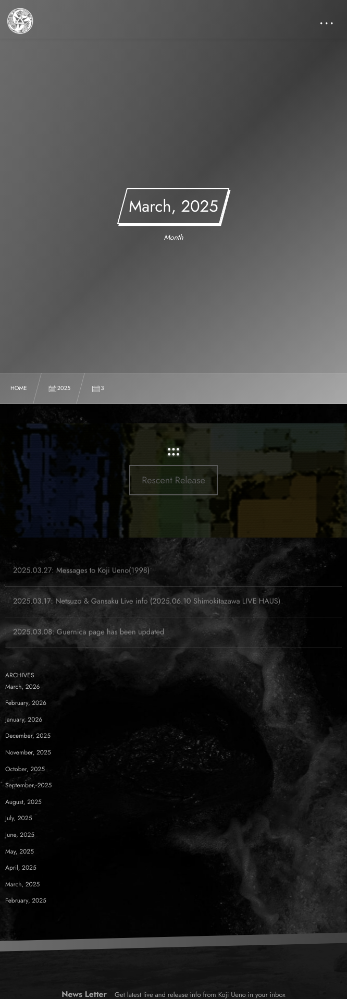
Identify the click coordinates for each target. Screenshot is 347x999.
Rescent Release (173, 480)
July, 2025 (18, 818)
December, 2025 (28, 735)
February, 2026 (25, 703)
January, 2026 (23, 719)
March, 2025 (22, 884)
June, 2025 (19, 834)
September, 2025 (28, 785)
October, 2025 (25, 769)
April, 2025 (20, 867)
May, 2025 (19, 851)
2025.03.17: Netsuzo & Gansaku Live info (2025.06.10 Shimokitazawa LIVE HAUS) (146, 607)
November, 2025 (28, 752)
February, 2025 (25, 900)
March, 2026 (22, 686)
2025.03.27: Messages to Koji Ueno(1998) (81, 576)
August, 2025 (23, 802)
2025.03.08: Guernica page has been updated (88, 638)
